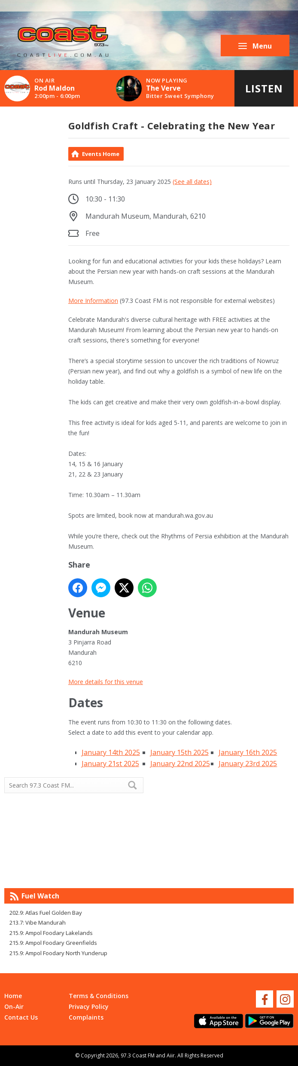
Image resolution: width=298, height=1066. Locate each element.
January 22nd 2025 (180, 763)
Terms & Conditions (98, 996)
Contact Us (21, 1017)
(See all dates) (192, 181)
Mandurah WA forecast (221, 871)
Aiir (171, 1055)
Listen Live (264, 94)
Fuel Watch (40, 896)
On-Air (14, 1006)
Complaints (86, 1017)
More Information (93, 300)
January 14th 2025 (111, 752)
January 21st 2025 (110, 763)
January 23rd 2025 (248, 763)
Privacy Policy (89, 1006)
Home (13, 996)
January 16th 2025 (248, 752)
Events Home (100, 154)
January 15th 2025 (179, 752)
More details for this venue (105, 682)
